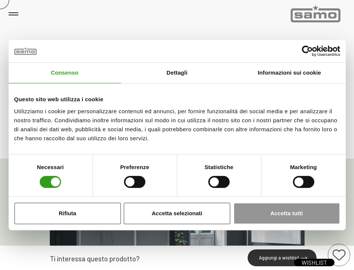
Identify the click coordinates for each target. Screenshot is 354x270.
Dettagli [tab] (177, 72)
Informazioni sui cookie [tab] (289, 72)
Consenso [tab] (64, 72)
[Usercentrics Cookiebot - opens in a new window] (307, 51)
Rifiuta (67, 213)
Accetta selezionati (177, 213)
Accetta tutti (286, 213)
